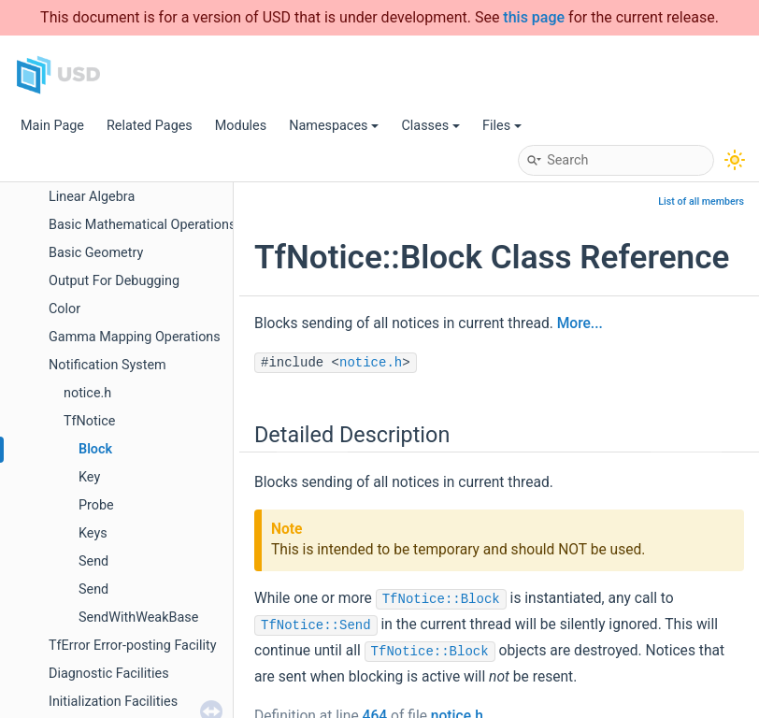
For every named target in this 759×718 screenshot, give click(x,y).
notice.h (87, 393)
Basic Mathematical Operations (142, 225)
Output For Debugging (114, 281)
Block (95, 449)
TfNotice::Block (441, 599)
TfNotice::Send (316, 625)
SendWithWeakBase (138, 617)
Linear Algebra (92, 197)
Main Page (52, 126)
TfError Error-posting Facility (133, 645)
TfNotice (89, 421)
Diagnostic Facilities (109, 674)
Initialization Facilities (113, 702)
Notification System (107, 365)
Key (89, 477)
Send (93, 561)
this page (534, 17)
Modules (240, 126)
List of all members (701, 201)
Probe (96, 505)
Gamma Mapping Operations (135, 337)
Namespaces (334, 126)
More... (580, 323)
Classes (430, 126)
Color (64, 309)
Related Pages (150, 126)
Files (502, 126)
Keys (93, 533)
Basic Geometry (96, 253)
